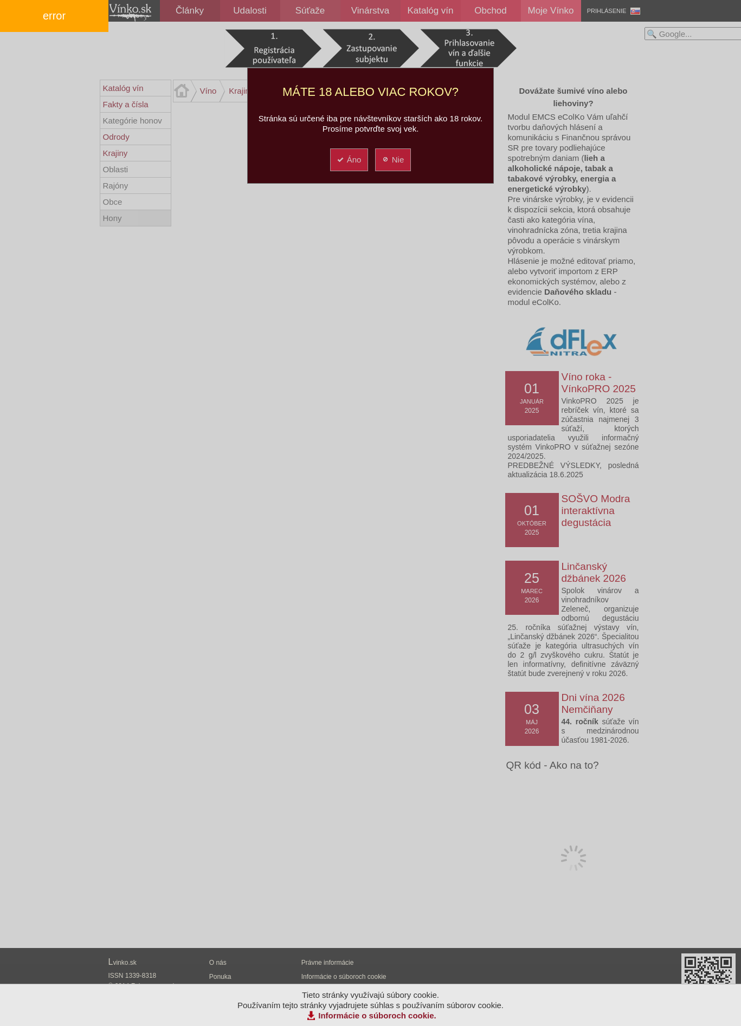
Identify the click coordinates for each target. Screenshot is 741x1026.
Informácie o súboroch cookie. (377, 1015)
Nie (392, 159)
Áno (349, 159)
